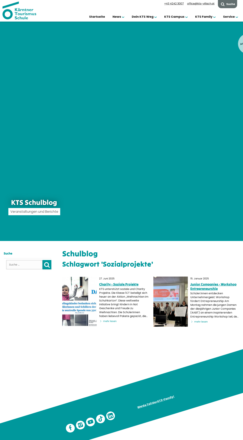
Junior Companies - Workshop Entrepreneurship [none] (213, 286)
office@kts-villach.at (201, 4)
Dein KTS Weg (143, 17)
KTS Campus (174, 17)
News (117, 17)
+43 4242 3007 (174, 4)
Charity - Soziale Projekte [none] (118, 284)
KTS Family (203, 17)
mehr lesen (108, 321)
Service (229, 17)
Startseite (97, 17)
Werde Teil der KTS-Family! (156, 402)
